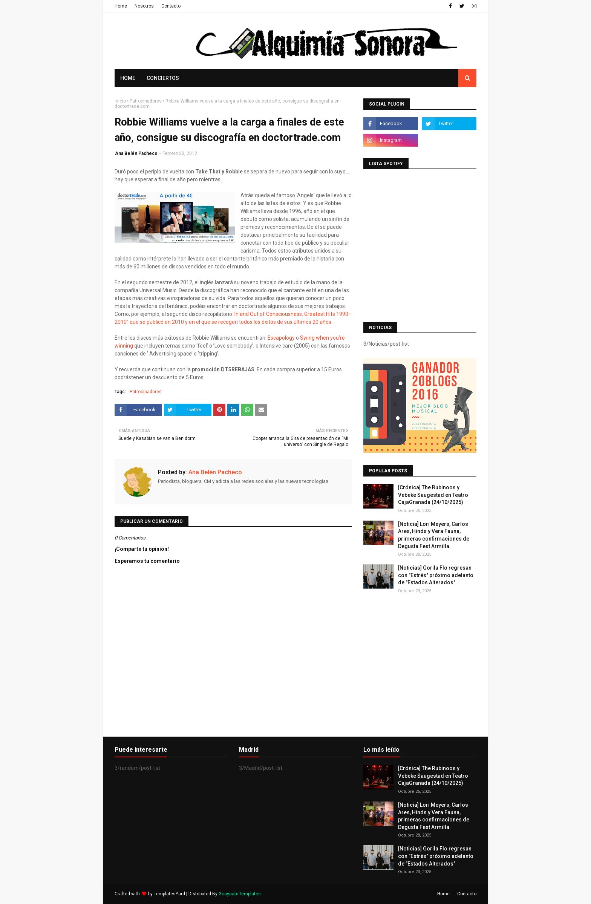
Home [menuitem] (127, 78)
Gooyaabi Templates (240, 893)
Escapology (282, 338)
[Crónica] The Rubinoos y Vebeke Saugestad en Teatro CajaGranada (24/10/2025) (433, 494)
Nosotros (144, 6)
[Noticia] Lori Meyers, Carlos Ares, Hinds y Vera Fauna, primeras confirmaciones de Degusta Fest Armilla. (433, 535)
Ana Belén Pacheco (136, 153)
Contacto (171, 6)
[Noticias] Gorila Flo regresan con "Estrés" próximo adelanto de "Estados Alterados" (435, 575)
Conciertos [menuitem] (163, 78)
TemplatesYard (169, 893)
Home (121, 6)
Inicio (120, 101)
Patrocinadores (146, 101)
